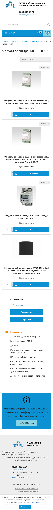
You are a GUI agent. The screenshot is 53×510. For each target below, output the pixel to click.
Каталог (15, 41)
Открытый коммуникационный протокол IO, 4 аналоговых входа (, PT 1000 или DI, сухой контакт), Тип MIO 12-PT (26, 159)
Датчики (14, 345)
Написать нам (26, 422)
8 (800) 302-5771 (39, 412)
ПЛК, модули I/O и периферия (23, 357)
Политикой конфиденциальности (30, 502)
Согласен (24, 507)
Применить (26, 312)
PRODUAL (36, 41)
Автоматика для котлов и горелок (25, 336)
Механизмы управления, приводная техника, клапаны (26, 351)
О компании (25, 457)
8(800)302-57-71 (26, 12)
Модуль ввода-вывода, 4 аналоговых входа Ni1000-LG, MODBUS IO (26, 217)
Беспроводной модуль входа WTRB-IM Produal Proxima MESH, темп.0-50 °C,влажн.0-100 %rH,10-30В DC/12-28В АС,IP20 (26, 271)
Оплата (45, 457)
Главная (5, 41)
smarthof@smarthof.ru (27, 15)
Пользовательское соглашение (26, 489)
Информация (21, 460)
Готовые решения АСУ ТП (21, 341)
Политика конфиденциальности (26, 491)
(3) (21, 305)
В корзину (34, 115)
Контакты (32, 460)
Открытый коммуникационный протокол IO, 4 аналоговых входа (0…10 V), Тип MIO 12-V (26, 102)
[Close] (49, 497)
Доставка (36, 457)
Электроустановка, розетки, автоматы (27, 376)
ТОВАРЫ (25, 41)
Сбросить (26, 319)
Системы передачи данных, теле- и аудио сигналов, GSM (26, 370)
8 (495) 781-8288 (17, 470)
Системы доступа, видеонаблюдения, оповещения (27, 362)
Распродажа (16, 332)
